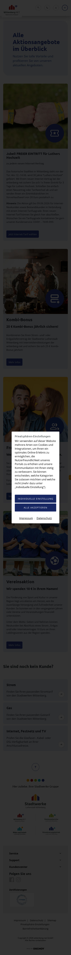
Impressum (26, 518)
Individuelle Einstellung (35, 498)
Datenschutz (44, 518)
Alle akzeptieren (35, 507)
